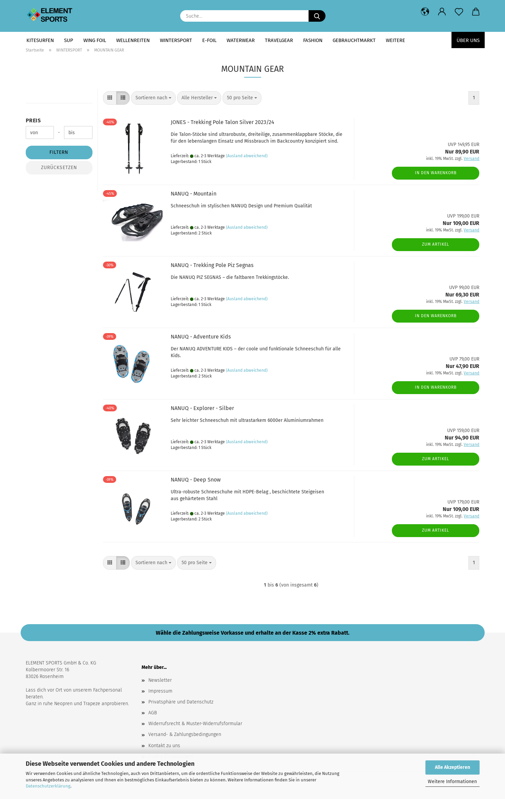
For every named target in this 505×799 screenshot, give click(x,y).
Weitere (395, 40)
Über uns (468, 40)
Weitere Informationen (452, 781)
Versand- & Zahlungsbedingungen (184, 734)
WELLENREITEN (133, 40)
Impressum (160, 691)
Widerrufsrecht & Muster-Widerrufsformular (195, 723)
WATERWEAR (241, 40)
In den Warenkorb (436, 172)
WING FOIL (94, 40)
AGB (152, 713)
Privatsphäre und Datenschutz (180, 702)
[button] (425, 12)
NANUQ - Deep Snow (195, 479)
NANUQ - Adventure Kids (201, 336)
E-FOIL (209, 40)
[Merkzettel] (458, 12)
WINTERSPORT (176, 40)
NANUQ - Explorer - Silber (202, 408)
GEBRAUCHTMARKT (354, 40)
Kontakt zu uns (164, 746)
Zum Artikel (435, 244)
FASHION (312, 40)
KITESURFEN (40, 40)
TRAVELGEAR (279, 40)
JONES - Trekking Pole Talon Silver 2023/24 (222, 122)
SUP (68, 40)
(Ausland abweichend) (247, 155)
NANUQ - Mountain (193, 193)
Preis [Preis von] (33, 120)
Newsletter (160, 680)
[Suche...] (317, 16)
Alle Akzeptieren (452, 767)
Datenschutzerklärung (48, 785)
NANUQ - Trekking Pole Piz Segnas (212, 265)
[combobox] (153, 98)
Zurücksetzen (59, 167)
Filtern (58, 152)
